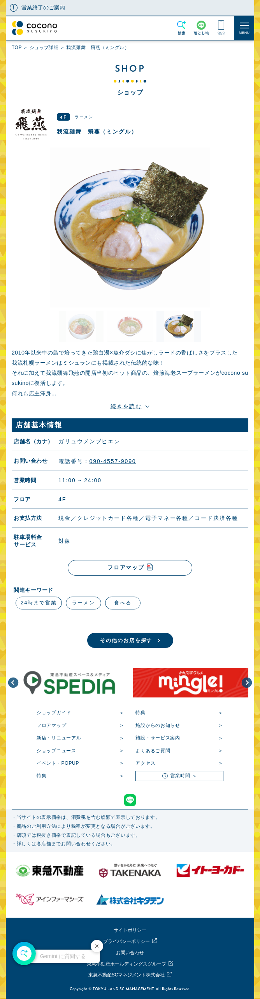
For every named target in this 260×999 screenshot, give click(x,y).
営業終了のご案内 (43, 7)
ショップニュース (56, 750)
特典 (140, 712)
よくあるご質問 (152, 750)
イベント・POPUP (58, 763)
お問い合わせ (130, 952)
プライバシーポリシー (126, 941)
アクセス (145, 763)
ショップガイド (54, 712)
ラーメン (83, 603)
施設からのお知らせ (157, 725)
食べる (123, 603)
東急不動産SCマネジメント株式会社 (126, 975)
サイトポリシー (130, 930)
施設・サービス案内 (157, 738)
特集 (41, 775)
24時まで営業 (39, 603)
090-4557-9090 (113, 461)
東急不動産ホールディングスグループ (126, 964)
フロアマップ (51, 725)
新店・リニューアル (59, 738)
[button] (13, 682)
